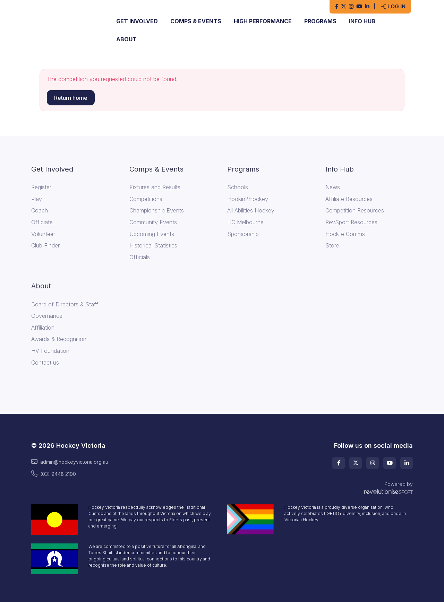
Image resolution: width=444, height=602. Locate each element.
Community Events (153, 222)
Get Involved (137, 21)
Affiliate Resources (349, 198)
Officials (139, 257)
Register (41, 187)
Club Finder (45, 245)
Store (332, 245)
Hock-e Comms (345, 233)
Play (36, 198)
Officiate (42, 222)
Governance (46, 315)
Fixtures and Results (154, 187)
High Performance (263, 21)
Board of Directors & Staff (64, 304)
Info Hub (362, 21)
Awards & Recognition (58, 338)
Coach (39, 210)
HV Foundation (50, 350)
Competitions (145, 198)
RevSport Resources (351, 222)
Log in (393, 6)
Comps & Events (195, 21)
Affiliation (42, 327)
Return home (70, 97)
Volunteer (43, 233)
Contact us (45, 362)
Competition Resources (354, 210)
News (332, 187)
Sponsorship (243, 233)
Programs (320, 21)
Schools (237, 187)
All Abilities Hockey (250, 210)
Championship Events (156, 210)
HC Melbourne (245, 222)
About (126, 39)
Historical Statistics (153, 245)
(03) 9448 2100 (53, 474)
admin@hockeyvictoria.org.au (69, 462)
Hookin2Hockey (247, 198)
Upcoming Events (151, 233)
